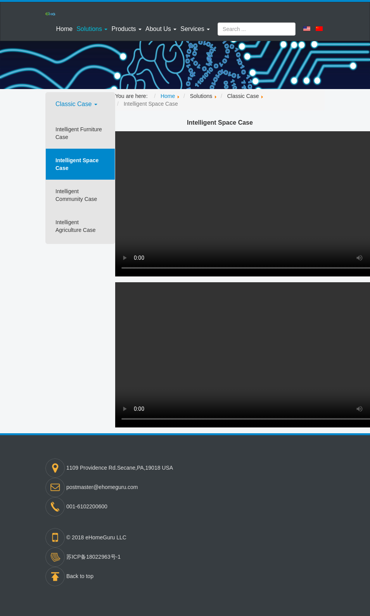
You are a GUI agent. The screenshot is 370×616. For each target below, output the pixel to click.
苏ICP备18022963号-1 (93, 557)
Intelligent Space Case (77, 164)
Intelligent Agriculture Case (75, 226)
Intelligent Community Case (76, 195)
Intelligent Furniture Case (78, 133)
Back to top (79, 576)
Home (64, 29)
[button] (91, 29)
